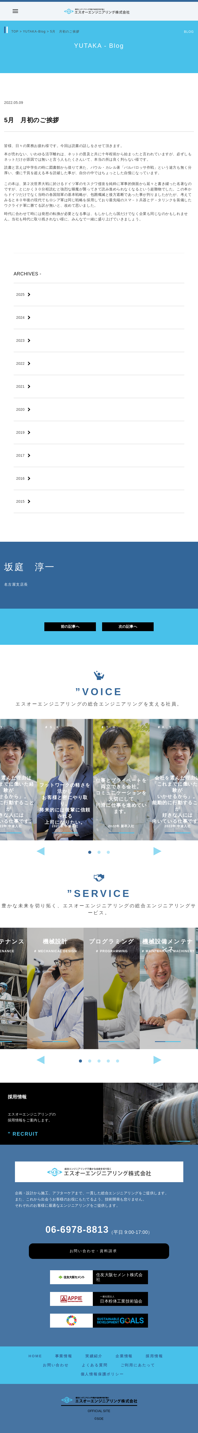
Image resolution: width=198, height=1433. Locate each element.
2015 (20, 501)
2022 (20, 363)
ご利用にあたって (138, 1365)
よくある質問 (95, 1365)
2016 (20, 478)
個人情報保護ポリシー (102, 1374)
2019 (20, 432)
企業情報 (124, 1356)
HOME (35, 1356)
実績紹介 (94, 1356)
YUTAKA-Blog (34, 31)
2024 (20, 317)
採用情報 (154, 1356)
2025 (20, 294)
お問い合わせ (56, 1365)
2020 (20, 409)
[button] (89, 852)
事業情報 (63, 1356)
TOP (15, 31)
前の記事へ (70, 626)
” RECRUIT (22, 1133)
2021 (20, 386)
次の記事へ (128, 626)
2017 (20, 455)
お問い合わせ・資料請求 (93, 1251)
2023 (20, 340)
